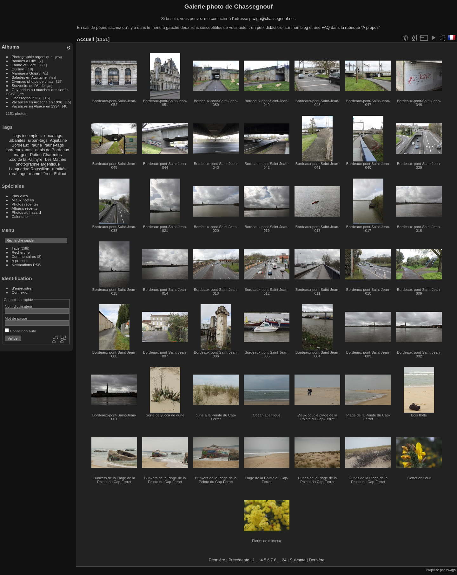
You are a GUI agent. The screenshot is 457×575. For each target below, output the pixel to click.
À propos (19, 260)
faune (37, 145)
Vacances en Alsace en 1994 (36, 106)
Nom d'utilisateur (18, 306)
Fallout (60, 173)
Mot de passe (16, 318)
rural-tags (17, 173)
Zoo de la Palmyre (26, 159)
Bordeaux (20, 145)
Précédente (238, 560)
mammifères (40, 173)
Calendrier (20, 216)
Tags (16, 248)
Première (217, 560)
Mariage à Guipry (26, 73)
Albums (10, 46)
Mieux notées (23, 200)
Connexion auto (20, 331)
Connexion (21, 292)
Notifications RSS (26, 265)
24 (284, 560)
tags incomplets (27, 135)
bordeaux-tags (19, 149)
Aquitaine (58, 140)
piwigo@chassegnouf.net (272, 18)
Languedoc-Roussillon (29, 169)
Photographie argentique (32, 57)
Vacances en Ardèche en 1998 (37, 102)
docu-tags (53, 135)
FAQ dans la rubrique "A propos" (350, 27)
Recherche (21, 252)
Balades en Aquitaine (29, 77)
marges (20, 154)
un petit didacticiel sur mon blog (279, 27)
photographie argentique (38, 164)
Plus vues (20, 196)
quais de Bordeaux (52, 149)
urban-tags (37, 140)
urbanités (17, 140)
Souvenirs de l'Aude (28, 85)
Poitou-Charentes (46, 154)
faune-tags (54, 145)
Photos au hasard (26, 212)
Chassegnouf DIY (26, 98)
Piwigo (451, 570)
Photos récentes (25, 204)
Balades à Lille (24, 61)
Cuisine (18, 69)
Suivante (298, 560)
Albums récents (24, 208)
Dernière (316, 560)
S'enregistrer (22, 288)
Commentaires (24, 256)
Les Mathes (55, 159)
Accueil (85, 39)
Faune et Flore (24, 65)
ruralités (59, 169)
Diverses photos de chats (33, 81)
